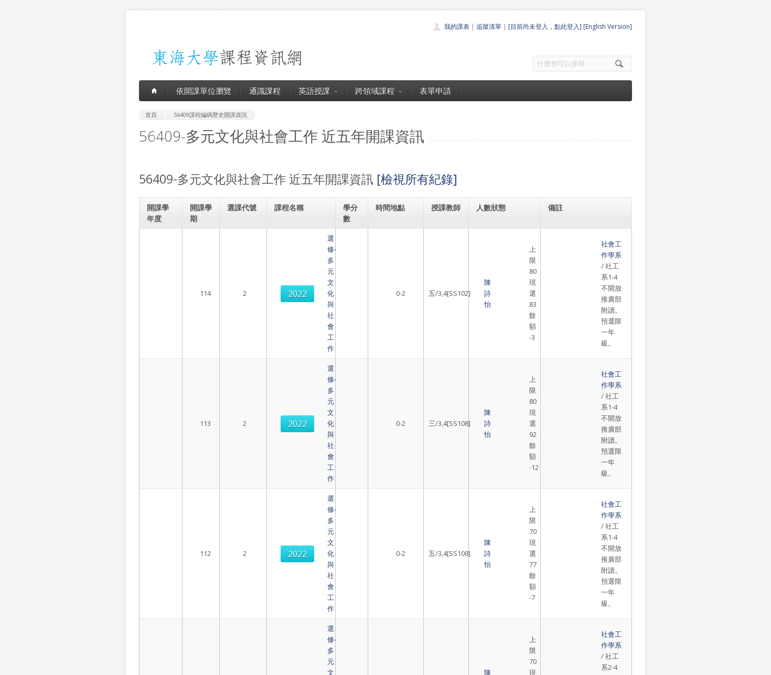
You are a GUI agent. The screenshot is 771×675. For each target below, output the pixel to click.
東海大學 (147, 664)
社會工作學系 (570, 238)
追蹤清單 (488, 26)
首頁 (352, 565)
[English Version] (607, 26)
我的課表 (456, 26)
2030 (242, 414)
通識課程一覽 (364, 588)
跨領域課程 (378, 90)
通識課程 (265, 90)
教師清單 (358, 634)
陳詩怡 (442, 255)
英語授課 (317, 90)
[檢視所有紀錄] (417, 178)
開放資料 (358, 623)
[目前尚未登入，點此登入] (545, 26)
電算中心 (281, 664)
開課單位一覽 (364, 577)
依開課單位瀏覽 (203, 90)
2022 (242, 255)
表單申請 (435, 90)
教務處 (315, 664)
